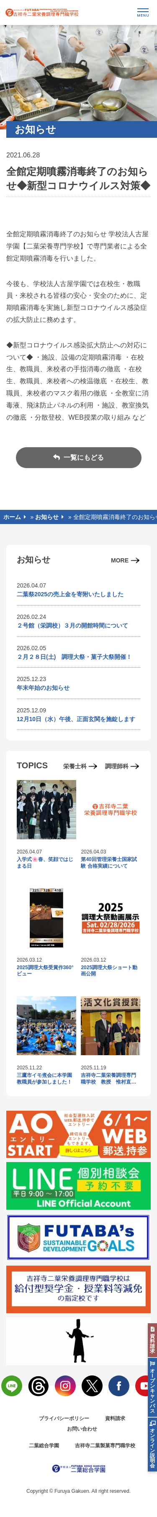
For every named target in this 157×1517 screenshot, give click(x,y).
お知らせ (47, 517)
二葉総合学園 (44, 1446)
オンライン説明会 (152, 1448)
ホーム (12, 517)
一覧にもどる (83, 457)
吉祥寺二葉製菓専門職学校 (105, 1446)
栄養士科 (75, 766)
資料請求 (115, 1418)
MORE (120, 560)
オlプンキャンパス (152, 1391)
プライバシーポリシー (64, 1418)
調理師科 (117, 766)
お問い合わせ (82, 1429)
